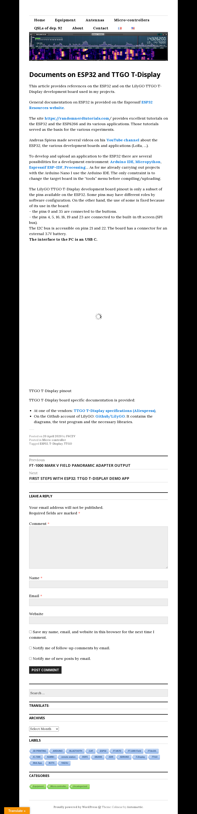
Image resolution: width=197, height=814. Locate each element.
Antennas (94, 20)
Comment (39, 523)
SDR (111, 757)
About (77, 28)
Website (36, 613)
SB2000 (98, 757)
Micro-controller (54, 440)
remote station (68, 757)
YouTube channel (122, 140)
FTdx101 (152, 751)
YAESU (64, 763)
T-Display (56, 443)
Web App (37, 763)
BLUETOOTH (75, 751)
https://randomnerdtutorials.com (77, 118)
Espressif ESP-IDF (46, 167)
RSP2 (85, 757)
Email (35, 595)
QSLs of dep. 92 (48, 28)
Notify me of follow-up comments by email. (71, 648)
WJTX (52, 763)
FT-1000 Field (134, 751)
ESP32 (44, 443)
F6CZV (70, 436)
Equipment (65, 20)
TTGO (68, 443)
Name (35, 577)
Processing (74, 167)
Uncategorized (80, 786)
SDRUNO (124, 757)
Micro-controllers (131, 20)
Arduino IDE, (122, 161)
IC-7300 (36, 757)
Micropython (148, 161)
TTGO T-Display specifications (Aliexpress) (114, 410)
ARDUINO (58, 751)
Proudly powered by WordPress (75, 807)
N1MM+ (51, 757)
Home (39, 20)
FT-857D (117, 751)
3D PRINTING (39, 751)
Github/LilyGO (110, 416)
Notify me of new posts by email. (62, 658)
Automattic (135, 807)
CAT (91, 751)
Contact (100, 28)
